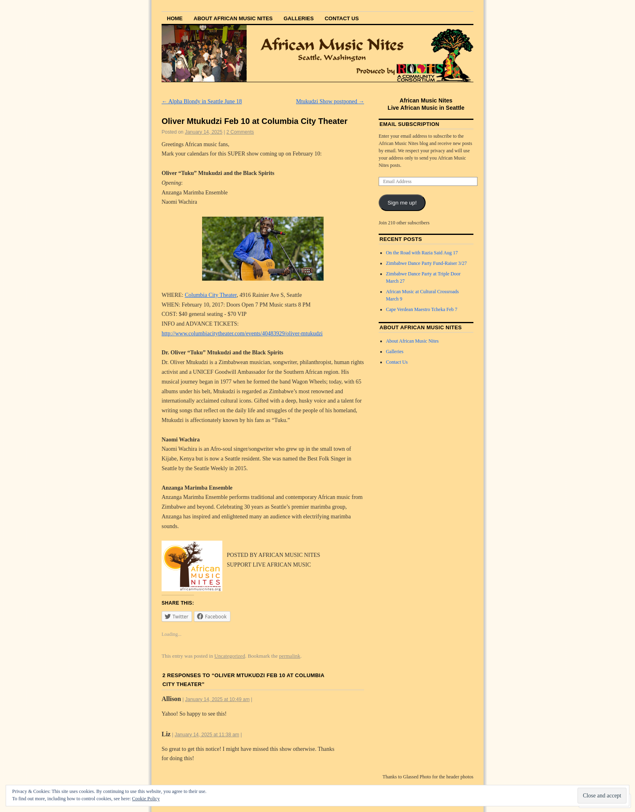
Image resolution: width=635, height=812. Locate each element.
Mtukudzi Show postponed (330, 101)
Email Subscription (409, 124)
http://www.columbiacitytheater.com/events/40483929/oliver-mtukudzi (242, 333)
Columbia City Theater (211, 295)
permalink (289, 656)
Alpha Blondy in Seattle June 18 (202, 101)
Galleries (298, 18)
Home (175, 18)
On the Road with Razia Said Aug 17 (422, 253)
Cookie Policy (146, 798)
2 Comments (240, 132)
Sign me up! (402, 203)
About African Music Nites (233, 18)
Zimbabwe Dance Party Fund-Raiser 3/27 (426, 263)
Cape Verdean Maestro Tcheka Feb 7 (421, 309)
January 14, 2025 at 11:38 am (207, 734)
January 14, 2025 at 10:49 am (217, 699)
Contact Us (342, 18)
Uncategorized (229, 656)
